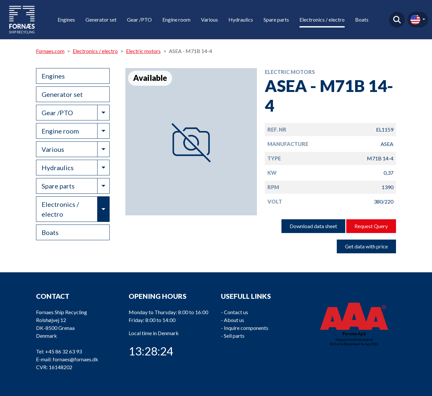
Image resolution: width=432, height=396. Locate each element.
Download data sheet (313, 226)
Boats (362, 19)
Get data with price (366, 246)
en (415, 20)
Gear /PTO (139, 19)
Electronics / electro (322, 19)
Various (209, 19)
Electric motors (143, 51)
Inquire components (246, 328)
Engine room (176, 19)
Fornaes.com (50, 51)
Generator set (101, 19)
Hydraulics (240, 19)
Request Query (371, 226)
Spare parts (276, 19)
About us (234, 320)
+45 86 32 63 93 (63, 351)
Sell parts (234, 336)
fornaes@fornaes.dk (75, 359)
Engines (66, 19)
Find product (397, 19)
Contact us (236, 312)
